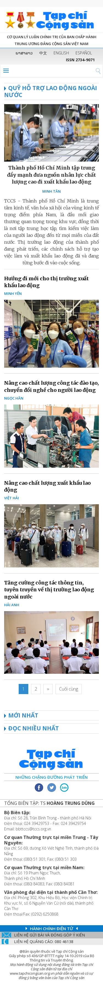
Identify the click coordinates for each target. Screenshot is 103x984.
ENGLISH (61, 53)
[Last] (68, 689)
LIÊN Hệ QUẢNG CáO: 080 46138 (43, 941)
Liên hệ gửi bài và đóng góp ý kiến (49, 935)
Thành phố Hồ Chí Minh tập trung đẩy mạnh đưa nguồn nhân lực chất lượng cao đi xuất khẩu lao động (51, 175)
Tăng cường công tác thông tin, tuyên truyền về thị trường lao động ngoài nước (49, 590)
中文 (43, 53)
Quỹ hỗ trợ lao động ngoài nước (50, 91)
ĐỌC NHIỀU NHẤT (33, 728)
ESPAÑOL (84, 53)
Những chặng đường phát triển (51, 777)
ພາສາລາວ (24, 53)
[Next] (48, 689)
